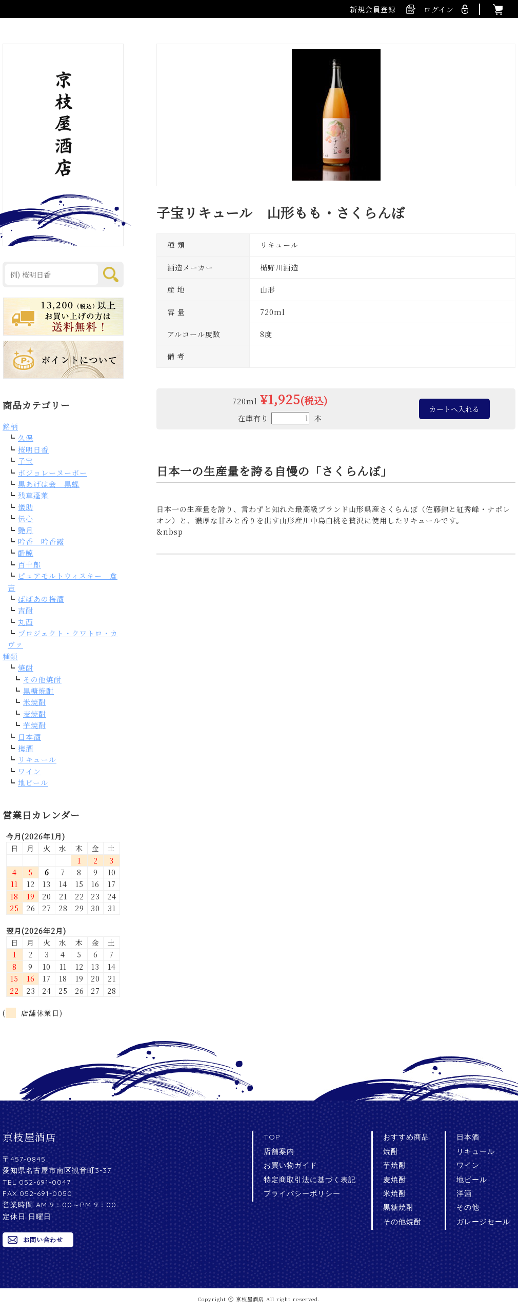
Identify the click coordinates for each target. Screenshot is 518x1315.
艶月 (25, 530)
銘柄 (10, 426)
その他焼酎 (42, 679)
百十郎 (29, 564)
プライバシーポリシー (302, 1193)
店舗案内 (279, 1151)
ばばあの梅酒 (41, 599)
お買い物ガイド (290, 1165)
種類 (10, 656)
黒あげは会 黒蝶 (48, 484)
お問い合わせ (43, 1239)
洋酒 (464, 1193)
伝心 (25, 518)
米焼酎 (34, 702)
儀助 (25, 507)
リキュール (37, 759)
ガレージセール (483, 1221)
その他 (468, 1207)
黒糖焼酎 (38, 690)
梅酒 (25, 748)
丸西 (25, 622)
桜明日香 (33, 449)
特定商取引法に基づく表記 (310, 1179)
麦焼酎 (34, 714)
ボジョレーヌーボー (52, 472)
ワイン (29, 771)
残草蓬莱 (33, 495)
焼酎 (25, 667)
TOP (272, 1137)
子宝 (25, 461)
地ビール (33, 782)
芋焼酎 (34, 725)
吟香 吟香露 (41, 541)
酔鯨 (25, 552)
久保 (25, 438)
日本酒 (29, 737)
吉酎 (25, 610)
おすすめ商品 (406, 1137)
